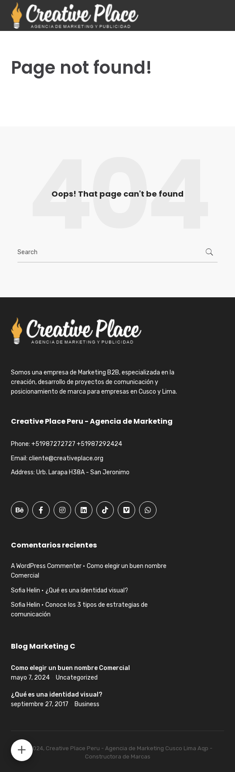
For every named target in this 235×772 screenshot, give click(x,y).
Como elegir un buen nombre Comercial (70, 668)
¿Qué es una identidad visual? (86, 590)
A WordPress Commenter (46, 566)
